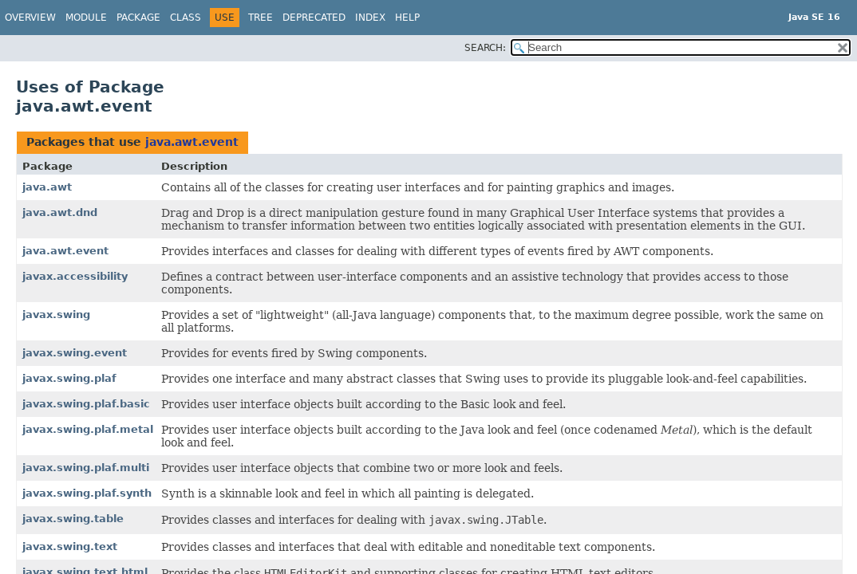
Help (407, 17)
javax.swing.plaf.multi (85, 468)
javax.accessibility (75, 276)
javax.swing (56, 314)
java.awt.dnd (59, 212)
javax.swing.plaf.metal (87, 429)
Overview (30, 17)
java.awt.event (192, 142)
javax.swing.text (69, 546)
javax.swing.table (73, 519)
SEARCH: (485, 47)
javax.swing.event (74, 353)
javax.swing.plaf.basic (86, 404)
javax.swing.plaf (69, 378)
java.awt (47, 187)
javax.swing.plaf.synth (87, 493)
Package (138, 17)
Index (370, 17)
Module (86, 17)
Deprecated (314, 17)
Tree (260, 17)
